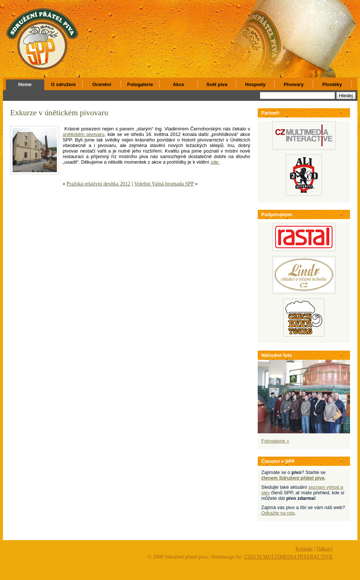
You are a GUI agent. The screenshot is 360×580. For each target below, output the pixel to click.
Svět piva (216, 84)
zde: (214, 162)
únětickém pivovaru (83, 134)
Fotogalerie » (275, 441)
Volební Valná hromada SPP (164, 184)
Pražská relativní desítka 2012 (98, 184)
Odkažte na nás (278, 513)
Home (25, 84)
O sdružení (63, 84)
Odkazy (324, 549)
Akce (178, 84)
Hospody (255, 84)
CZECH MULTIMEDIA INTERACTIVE (288, 557)
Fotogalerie (140, 84)
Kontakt (303, 549)
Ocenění (101, 84)
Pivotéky (332, 84)
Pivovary (294, 84)
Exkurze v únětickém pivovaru (59, 112)
